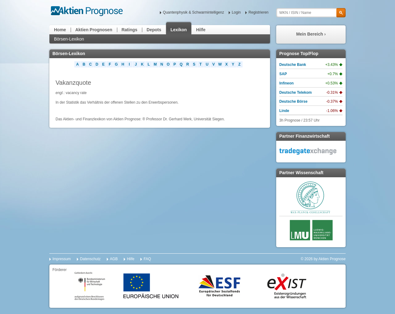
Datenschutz (90, 259)
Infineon (286, 83)
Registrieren (258, 12)
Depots (154, 30)
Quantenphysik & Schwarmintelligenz (193, 12)
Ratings (129, 30)
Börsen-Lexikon (69, 39)
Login (236, 12)
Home (60, 30)
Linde (284, 111)
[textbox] (311, 12)
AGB (114, 259)
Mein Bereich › (311, 34)
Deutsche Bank (292, 64)
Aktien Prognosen (93, 30)
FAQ (147, 259)
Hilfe (200, 30)
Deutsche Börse (293, 101)
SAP (283, 74)
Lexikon (179, 30)
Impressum (61, 259)
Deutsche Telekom (295, 92)
